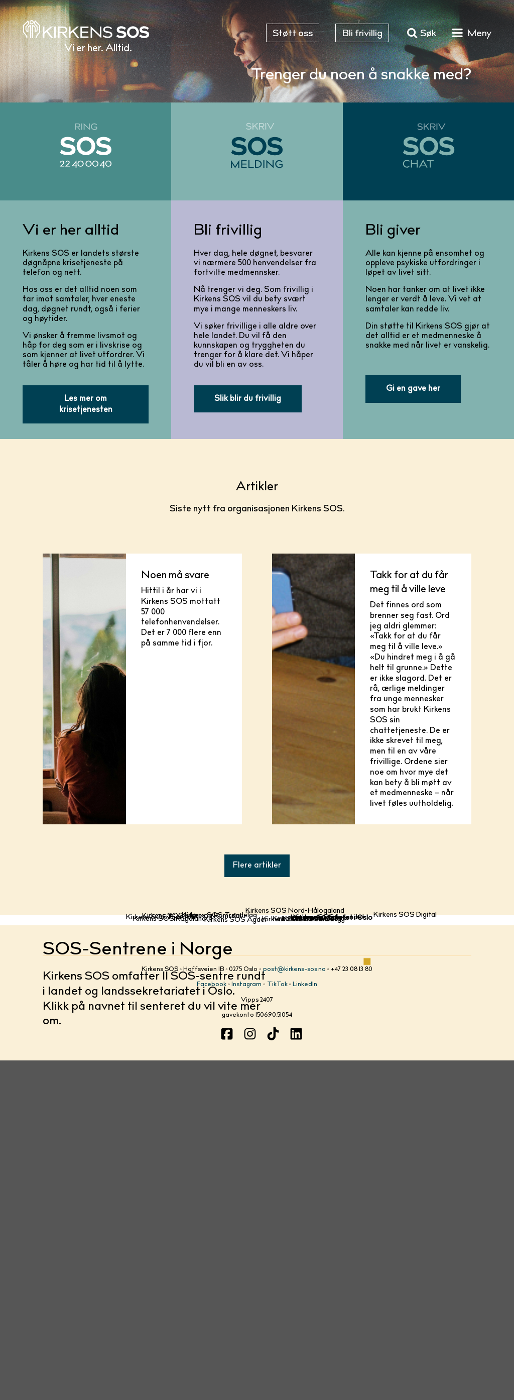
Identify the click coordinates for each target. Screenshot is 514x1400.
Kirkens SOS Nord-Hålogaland (294, 951)
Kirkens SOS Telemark (298, 1227)
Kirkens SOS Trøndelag (219, 1103)
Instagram (246, 1320)
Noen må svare (175, 576)
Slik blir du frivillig (247, 399)
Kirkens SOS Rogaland (169, 1213)
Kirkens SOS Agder (235, 1244)
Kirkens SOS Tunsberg (309, 1219)
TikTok (277, 1320)
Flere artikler (257, 865)
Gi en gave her (413, 389)
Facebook (211, 1320)
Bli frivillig (228, 231)
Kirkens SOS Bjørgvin (160, 1172)
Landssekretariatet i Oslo (331, 1188)
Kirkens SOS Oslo (320, 1196)
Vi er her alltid (71, 231)
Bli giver (393, 231)
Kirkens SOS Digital (405, 1082)
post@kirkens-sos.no (294, 1304)
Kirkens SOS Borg (312, 1210)
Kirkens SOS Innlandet (328, 1158)
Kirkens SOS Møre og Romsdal (191, 1120)
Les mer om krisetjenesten (85, 404)
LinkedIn (305, 1320)
